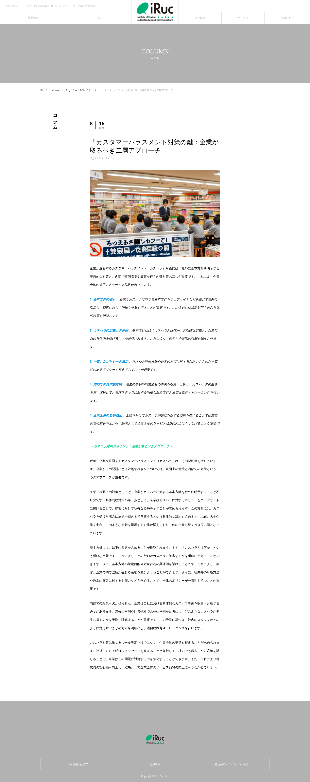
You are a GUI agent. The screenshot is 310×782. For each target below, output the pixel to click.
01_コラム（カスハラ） (102, 158)
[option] (65, 6)
